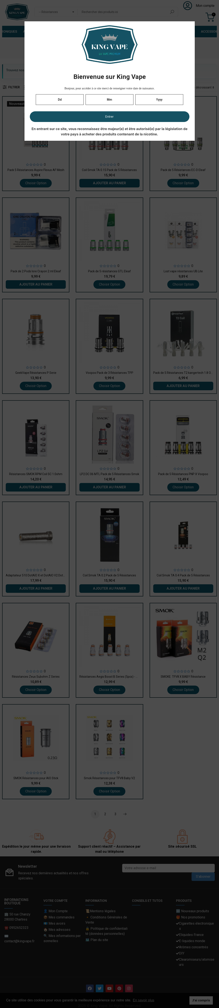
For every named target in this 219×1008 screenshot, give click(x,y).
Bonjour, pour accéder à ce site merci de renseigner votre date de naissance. (109, 88)
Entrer (109, 116)
